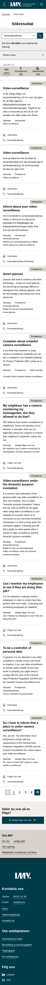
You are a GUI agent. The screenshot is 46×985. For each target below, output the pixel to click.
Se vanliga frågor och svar (20, 820)
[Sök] (41, 4)
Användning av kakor (12, 939)
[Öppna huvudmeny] (4, 4)
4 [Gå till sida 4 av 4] (31, 792)
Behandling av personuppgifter (17, 945)
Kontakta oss (8, 920)
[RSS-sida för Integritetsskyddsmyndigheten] (6, 980)
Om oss (6, 841)
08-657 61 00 (19, 896)
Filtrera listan (23, 55)
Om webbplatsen (10, 956)
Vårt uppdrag (8, 846)
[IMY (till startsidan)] (23, 876)
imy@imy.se (19, 902)
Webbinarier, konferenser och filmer (19, 852)
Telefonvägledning (11, 914)
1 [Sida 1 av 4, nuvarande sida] (13, 792)
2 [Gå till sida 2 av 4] (19, 792)
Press (5, 909)
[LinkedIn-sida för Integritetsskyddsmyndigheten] (8, 975)
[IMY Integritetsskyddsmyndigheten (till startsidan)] (23, 4)
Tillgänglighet (8, 950)
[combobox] (19, 36)
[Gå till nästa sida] (37, 792)
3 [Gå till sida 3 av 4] (25, 792)
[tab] (6, 71)
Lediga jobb (19, 841)
